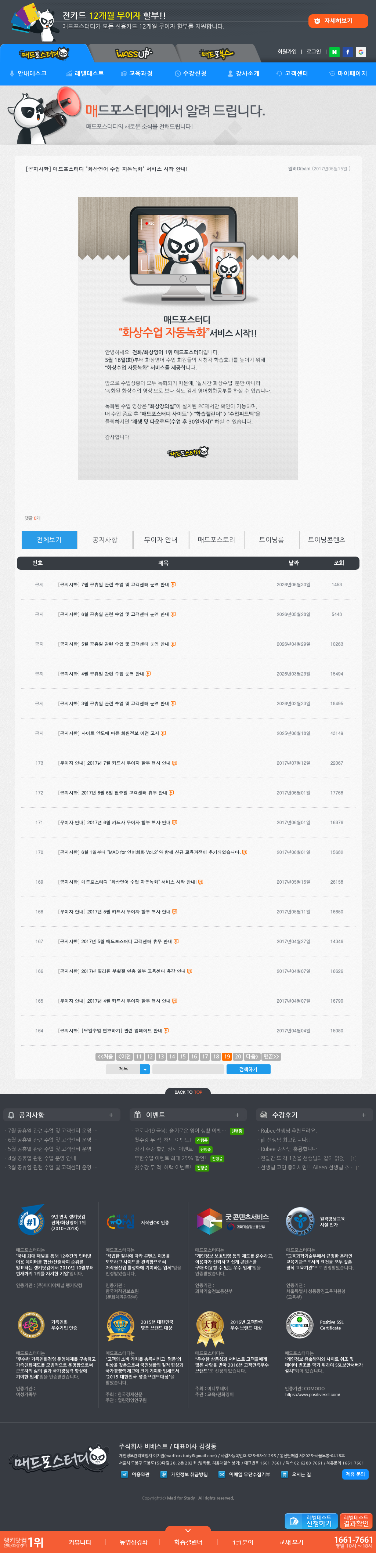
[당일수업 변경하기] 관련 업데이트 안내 (122, 1030)
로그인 (314, 51)
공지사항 (105, 540)
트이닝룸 (271, 540)
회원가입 (287, 51)
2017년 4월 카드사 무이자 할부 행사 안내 (129, 1001)
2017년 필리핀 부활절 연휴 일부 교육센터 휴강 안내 (134, 971)
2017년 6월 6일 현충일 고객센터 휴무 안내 (124, 792)
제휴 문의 (355, 1474)
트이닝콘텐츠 (327, 540)
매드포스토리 (216, 540)
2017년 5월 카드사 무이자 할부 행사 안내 (129, 911)
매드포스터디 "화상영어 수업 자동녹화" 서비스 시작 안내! (139, 882)
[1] (353, 1158)
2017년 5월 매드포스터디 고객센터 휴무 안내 (127, 941)
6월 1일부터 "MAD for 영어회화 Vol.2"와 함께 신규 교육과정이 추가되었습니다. (161, 852)
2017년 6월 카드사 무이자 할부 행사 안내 (129, 822)
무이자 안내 (160, 540)
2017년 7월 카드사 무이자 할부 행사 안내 (129, 763)
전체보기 (49, 540)
